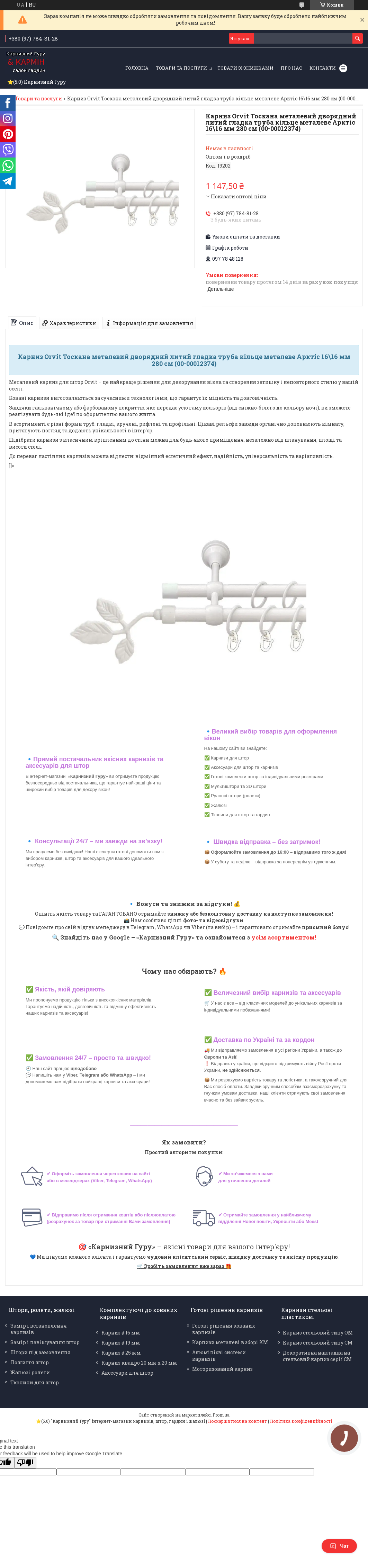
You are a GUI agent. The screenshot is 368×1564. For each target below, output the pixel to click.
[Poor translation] (25, 1462)
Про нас (291, 68)
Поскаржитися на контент (237, 1421)
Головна (137, 68)
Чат (339, 1546)
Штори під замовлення (40, 1352)
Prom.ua (221, 1415)
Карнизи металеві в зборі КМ (230, 1342)
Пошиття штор (29, 1362)
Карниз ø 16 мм (120, 1332)
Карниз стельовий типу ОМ (318, 1332)
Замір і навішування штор (45, 1342)
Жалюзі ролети (30, 1372)
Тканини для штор (34, 1382)
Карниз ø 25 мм (121, 1352)
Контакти (322, 68)
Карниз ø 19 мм (120, 1342)
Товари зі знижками (245, 68)
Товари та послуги (181, 68)
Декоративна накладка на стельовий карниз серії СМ (317, 1356)
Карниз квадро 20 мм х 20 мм (139, 1362)
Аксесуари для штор (127, 1372)
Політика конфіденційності (301, 1421)
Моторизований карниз (222, 1369)
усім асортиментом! (283, 937)
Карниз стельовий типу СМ (317, 1342)
